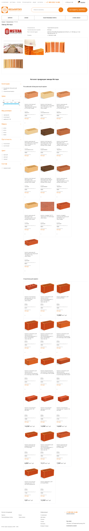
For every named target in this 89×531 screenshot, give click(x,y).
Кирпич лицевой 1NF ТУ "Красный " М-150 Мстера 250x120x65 (47, 217)
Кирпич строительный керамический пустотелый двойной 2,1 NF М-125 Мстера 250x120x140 (31, 336)
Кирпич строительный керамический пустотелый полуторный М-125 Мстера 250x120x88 (31, 372)
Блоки (26, 17)
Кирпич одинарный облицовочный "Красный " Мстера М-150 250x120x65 (31, 254)
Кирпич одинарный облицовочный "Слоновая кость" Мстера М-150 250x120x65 (31, 143)
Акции (34, 2)
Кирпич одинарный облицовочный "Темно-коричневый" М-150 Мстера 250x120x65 (46, 180)
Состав (4, 164)
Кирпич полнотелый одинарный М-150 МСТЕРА (30, 409)
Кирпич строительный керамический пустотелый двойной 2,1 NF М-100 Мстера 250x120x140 (47, 336)
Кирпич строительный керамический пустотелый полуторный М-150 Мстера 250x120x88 (63, 335)
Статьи (42, 521)
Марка (4, 124)
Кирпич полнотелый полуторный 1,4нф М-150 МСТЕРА (63, 409)
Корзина (82, 2)
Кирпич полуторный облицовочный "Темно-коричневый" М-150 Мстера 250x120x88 (46, 143)
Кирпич (10, 17)
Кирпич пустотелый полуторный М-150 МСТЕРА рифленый (30, 483)
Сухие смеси (76, 17)
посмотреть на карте (71, 525)
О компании (5, 2)
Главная (3, 21)
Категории (6, 84)
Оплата (19, 2)
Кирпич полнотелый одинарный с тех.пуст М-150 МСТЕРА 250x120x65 (30, 298)
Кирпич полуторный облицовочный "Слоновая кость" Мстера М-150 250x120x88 (47, 106)
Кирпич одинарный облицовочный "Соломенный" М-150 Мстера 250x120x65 (30, 217)
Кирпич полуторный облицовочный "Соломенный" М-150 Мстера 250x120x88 (30, 180)
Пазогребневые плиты (49, 17)
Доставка (12, 2)
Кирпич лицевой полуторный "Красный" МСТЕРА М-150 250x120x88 (63, 217)
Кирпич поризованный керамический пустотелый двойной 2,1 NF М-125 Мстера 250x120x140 (47, 299)
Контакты (40, 2)
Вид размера (6, 111)
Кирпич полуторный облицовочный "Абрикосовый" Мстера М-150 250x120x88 (31, 106)
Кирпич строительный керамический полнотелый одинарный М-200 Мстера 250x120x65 (63, 372)
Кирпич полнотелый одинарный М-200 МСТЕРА (46, 409)
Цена (3, 96)
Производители (26, 2)
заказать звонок (70, 513)
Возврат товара (44, 526)
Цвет (3, 151)
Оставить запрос (77, 10)
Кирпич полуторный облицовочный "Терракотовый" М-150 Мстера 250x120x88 (62, 143)
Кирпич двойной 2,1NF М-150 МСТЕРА (46, 482)
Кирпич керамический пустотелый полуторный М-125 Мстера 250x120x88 (47, 372)
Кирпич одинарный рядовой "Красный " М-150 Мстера (62, 446)
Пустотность (7, 139)
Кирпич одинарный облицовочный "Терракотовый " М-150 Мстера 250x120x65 (63, 180)
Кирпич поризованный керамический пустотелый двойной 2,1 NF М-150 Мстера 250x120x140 (47, 447)
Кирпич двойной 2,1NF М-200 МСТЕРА (63, 297)
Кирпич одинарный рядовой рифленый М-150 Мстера (30, 446)
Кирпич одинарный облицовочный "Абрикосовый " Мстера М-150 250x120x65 (63, 106)
